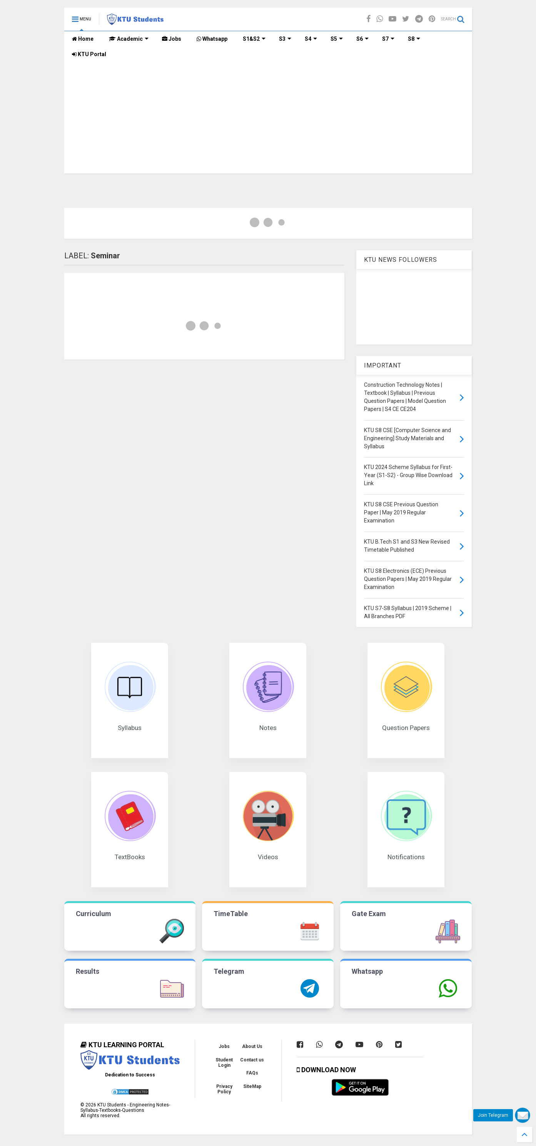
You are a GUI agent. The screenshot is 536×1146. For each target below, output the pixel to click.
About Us (252, 1046)
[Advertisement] (268, 119)
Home (83, 39)
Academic (129, 39)
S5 (337, 39)
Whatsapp (212, 39)
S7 (388, 39)
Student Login (224, 1062)
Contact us (252, 1060)
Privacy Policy (224, 1089)
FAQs (252, 1073)
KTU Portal (89, 54)
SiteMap (252, 1086)
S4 (311, 39)
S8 (414, 39)
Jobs (171, 39)
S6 (362, 39)
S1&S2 (254, 39)
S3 (285, 39)
